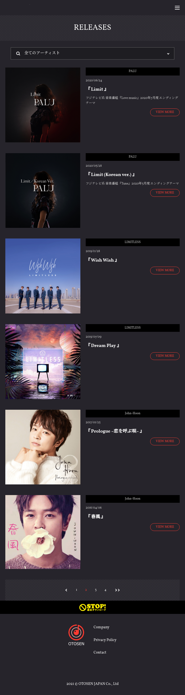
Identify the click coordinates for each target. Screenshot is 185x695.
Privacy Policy (104, 640)
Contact (99, 652)
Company (101, 627)
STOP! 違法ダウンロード (92, 607)
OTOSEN (17, 7)
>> (118, 589)
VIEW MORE (165, 112)
